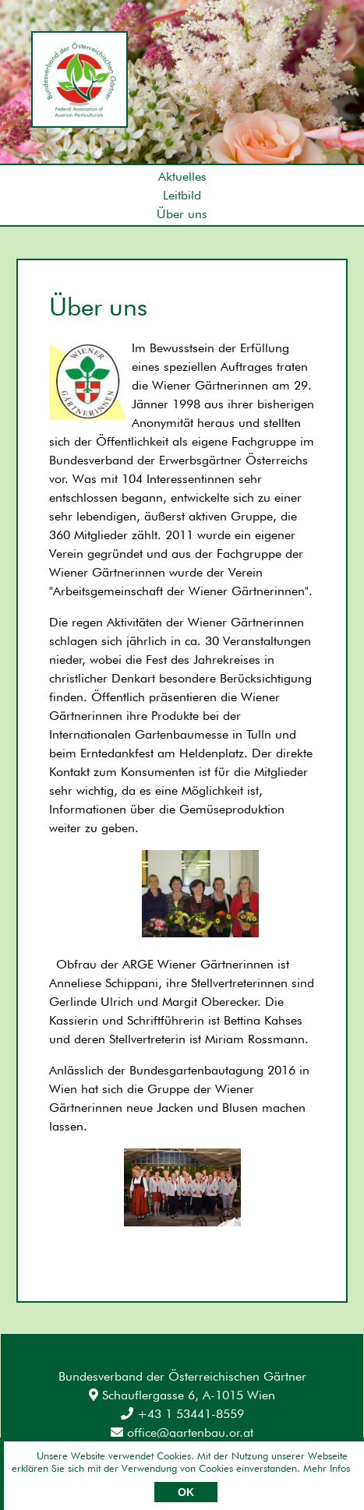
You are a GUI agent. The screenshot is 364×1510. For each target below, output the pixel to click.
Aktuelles (182, 176)
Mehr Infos (326, 1468)
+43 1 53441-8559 (182, 1413)
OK (186, 1492)
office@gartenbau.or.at (182, 1432)
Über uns (182, 213)
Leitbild (182, 195)
